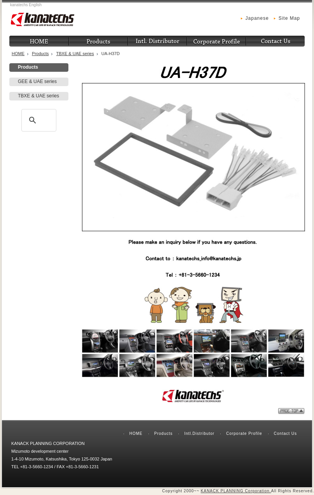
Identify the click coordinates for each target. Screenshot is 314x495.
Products (40, 53)
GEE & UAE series (37, 81)
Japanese (257, 18)
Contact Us (285, 433)
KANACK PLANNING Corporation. (236, 491)
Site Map (289, 18)
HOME (18, 53)
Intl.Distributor (199, 433)
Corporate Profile (244, 433)
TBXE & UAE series (75, 53)
